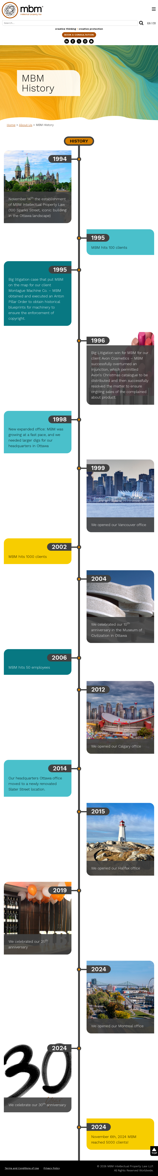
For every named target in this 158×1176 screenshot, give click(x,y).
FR (154, 23)
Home (11, 125)
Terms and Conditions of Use (22, 1168)
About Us (25, 125)
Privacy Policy (52, 1168)
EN (149, 23)
